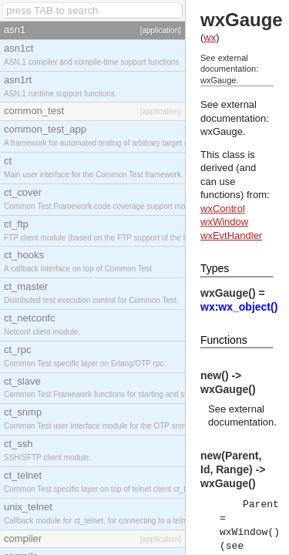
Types (214, 268)
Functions (223, 340)
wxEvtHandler (231, 235)
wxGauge (221, 131)
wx (209, 37)
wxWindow (224, 221)
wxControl (222, 208)
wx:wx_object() (238, 307)
